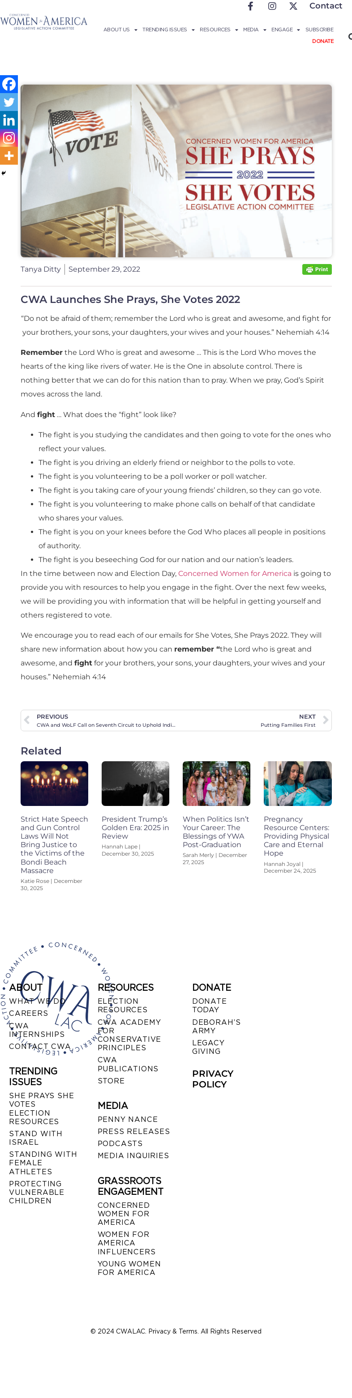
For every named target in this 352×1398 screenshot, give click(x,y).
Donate (322, 41)
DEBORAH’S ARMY (216, 1026)
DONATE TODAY (209, 1005)
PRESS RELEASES (134, 1131)
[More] (9, 156)
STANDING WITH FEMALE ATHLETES (43, 1163)
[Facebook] (9, 84)
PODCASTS (120, 1143)
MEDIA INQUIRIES (133, 1155)
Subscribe (319, 29)
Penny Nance (128, 1119)
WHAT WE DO (37, 1001)
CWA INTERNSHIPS (37, 1030)
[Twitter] (9, 102)
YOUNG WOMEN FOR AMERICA (129, 1268)
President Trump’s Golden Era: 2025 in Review (135, 827)
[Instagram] (9, 138)
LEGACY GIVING (208, 1047)
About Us (120, 29)
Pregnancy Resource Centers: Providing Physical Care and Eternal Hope (296, 836)
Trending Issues (168, 29)
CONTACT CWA (40, 1046)
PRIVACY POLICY (212, 1079)
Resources (219, 29)
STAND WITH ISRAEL (36, 1138)
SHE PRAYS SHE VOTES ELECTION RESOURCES (41, 1108)
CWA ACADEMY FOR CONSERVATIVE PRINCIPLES (130, 1035)
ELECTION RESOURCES (123, 1005)
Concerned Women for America (235, 573)
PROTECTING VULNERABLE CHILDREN (36, 1192)
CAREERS (28, 1013)
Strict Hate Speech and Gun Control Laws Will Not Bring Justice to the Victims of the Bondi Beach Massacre (54, 845)
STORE (111, 1081)
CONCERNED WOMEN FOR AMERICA (124, 1214)
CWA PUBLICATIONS (128, 1064)
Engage (285, 29)
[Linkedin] (9, 120)
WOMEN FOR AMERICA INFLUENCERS (127, 1243)
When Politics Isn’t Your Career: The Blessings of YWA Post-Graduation (216, 832)
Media (254, 29)
